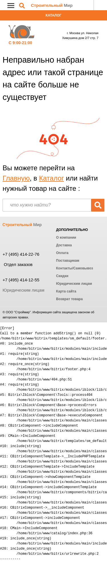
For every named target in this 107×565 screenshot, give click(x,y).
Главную (16, 178)
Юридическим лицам (23, 290)
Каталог (53, 15)
